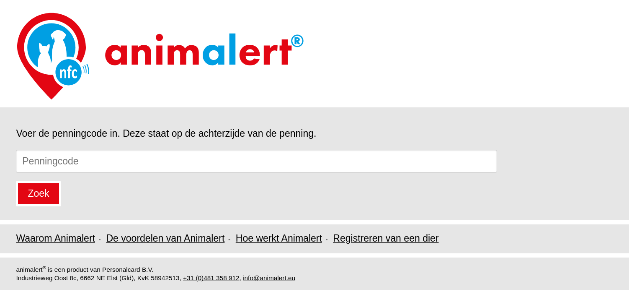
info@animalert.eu (269, 277)
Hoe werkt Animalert (279, 238)
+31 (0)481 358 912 (211, 277)
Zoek (38, 193)
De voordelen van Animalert (165, 238)
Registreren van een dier (385, 238)
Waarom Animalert (55, 238)
